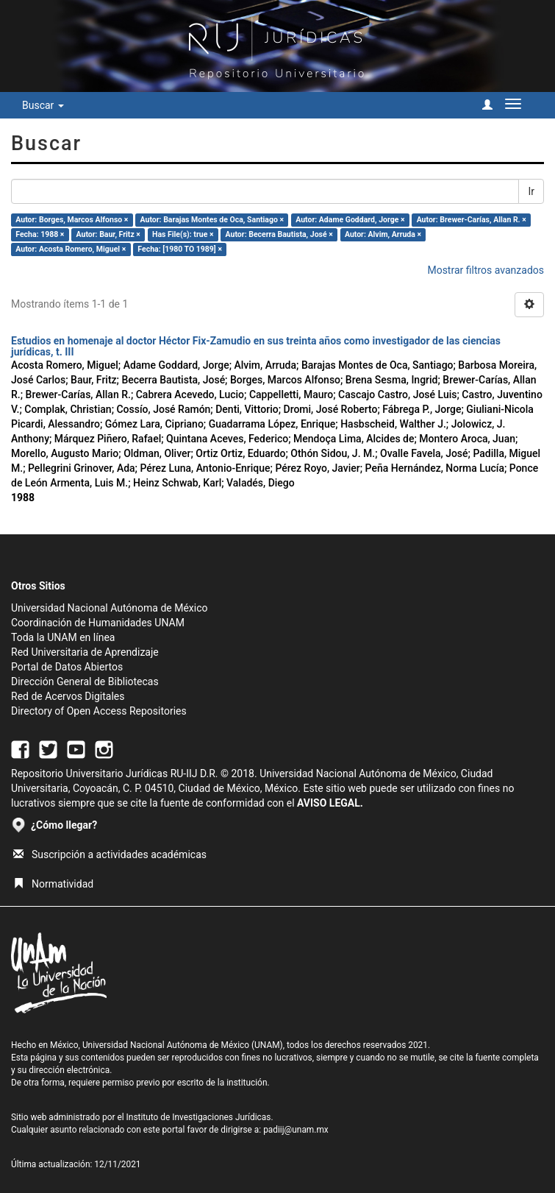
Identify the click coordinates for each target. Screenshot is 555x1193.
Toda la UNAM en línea (63, 637)
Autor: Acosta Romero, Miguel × (70, 249)
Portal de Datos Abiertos (67, 667)
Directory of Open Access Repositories (99, 711)
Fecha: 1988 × (39, 234)
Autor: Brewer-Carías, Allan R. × (471, 219)
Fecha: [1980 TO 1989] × (179, 249)
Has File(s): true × (182, 234)
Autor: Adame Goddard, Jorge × (350, 219)
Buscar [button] (43, 105)
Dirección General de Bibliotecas (85, 681)
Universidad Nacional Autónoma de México (109, 608)
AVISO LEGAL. (330, 803)
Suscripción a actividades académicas (110, 854)
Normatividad (53, 884)
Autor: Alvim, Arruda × (383, 234)
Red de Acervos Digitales (67, 696)
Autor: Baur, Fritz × (108, 234)
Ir (531, 191)
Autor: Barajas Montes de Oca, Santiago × (212, 219)
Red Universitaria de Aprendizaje (85, 652)
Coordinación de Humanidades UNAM (98, 623)
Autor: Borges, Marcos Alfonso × (71, 219)
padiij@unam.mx (296, 1130)
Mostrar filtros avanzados (485, 270)
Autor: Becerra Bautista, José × (279, 234)
